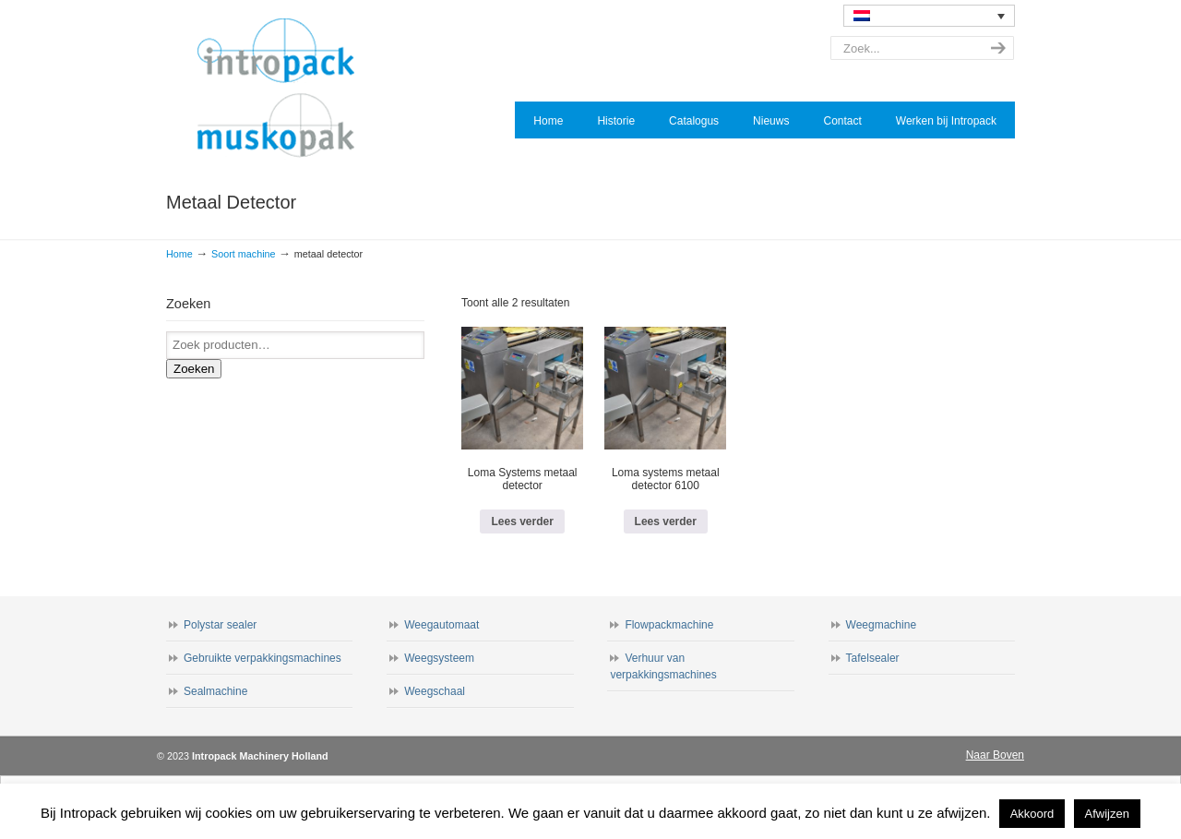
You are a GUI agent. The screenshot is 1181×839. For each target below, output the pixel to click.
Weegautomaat (441, 624)
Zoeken (193, 369)
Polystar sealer (220, 624)
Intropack (284, 89)
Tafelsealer (873, 658)
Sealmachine (215, 691)
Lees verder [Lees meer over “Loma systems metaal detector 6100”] (666, 521)
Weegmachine (881, 624)
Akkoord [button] (1032, 814)
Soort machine (243, 253)
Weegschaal (434, 691)
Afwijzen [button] (1107, 814)
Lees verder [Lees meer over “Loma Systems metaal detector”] (522, 521)
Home (179, 253)
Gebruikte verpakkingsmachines (262, 658)
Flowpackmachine (669, 624)
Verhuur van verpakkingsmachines (663, 666)
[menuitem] (929, 16)
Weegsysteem (439, 658)
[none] (929, 16)
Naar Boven (995, 755)
